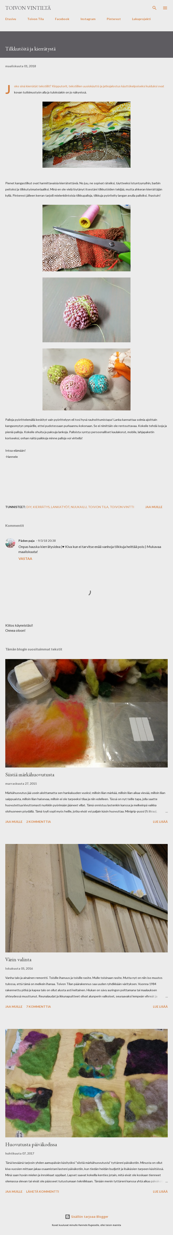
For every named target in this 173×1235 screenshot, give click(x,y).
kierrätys (41, 507)
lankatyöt (60, 507)
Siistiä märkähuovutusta (29, 774)
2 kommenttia (38, 821)
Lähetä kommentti (42, 1191)
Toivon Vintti (122, 507)
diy (28, 507)
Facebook (62, 19)
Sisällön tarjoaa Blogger (86, 1217)
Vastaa (25, 558)
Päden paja (26, 540)
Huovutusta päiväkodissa (31, 1144)
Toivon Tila (35, 19)
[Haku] (154, 8)
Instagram (88, 19)
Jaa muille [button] (153, 507)
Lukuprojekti (141, 19)
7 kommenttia (38, 1006)
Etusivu (10, 19)
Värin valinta (18, 959)
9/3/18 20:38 (47, 540)
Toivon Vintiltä (28, 7)
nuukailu (79, 507)
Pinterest (114, 19)
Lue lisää (160, 821)
